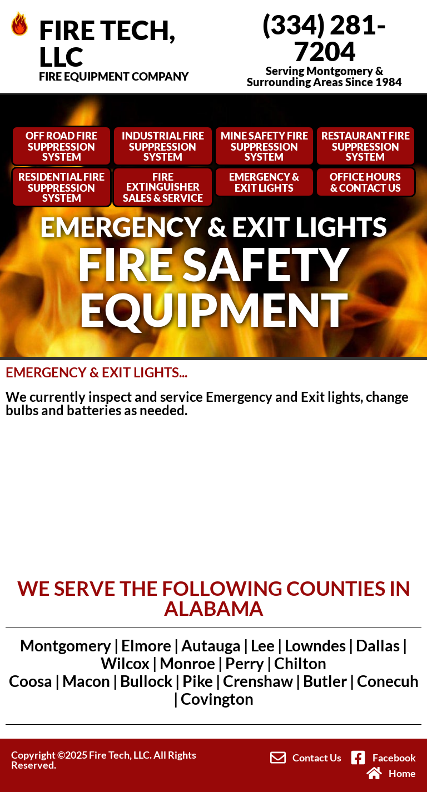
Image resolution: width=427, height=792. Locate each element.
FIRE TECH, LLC (107, 43)
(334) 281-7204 (324, 37)
